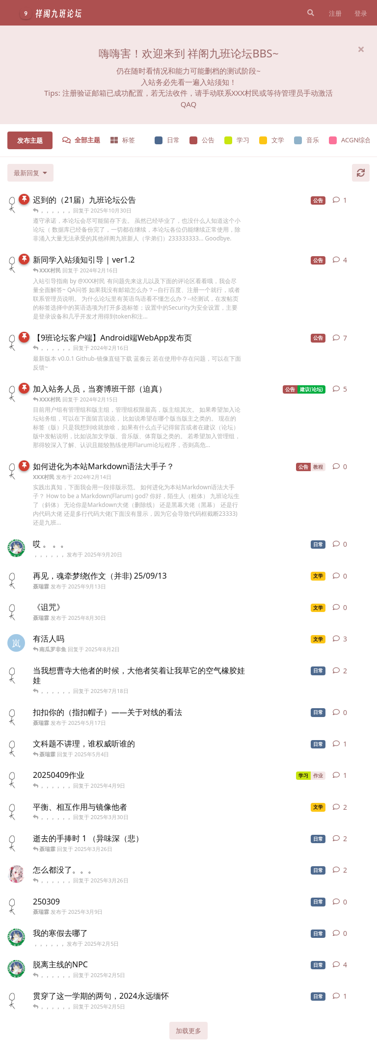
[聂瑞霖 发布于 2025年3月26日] (16, 842)
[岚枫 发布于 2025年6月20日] (16, 643)
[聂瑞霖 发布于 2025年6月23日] (16, 675)
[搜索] (310, 13)
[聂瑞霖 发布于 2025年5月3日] (16, 748)
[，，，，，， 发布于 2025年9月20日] (16, 548)
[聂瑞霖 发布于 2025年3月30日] (16, 811)
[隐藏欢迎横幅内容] (361, 49)
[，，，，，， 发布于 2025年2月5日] (16, 937)
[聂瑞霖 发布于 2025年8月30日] (16, 611)
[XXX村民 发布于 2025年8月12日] (16, 204)
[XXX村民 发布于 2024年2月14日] (16, 393)
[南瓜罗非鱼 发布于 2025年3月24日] (16, 874)
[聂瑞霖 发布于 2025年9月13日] (16, 580)
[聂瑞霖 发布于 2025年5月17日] (16, 716)
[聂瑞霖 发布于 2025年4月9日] (16, 779)
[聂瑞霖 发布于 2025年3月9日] (16, 906)
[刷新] (361, 173)
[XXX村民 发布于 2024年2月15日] (16, 342)
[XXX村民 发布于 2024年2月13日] (16, 264)
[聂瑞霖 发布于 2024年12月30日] (16, 1000)
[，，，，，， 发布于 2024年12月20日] (16, 969)
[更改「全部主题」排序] (30, 173)
